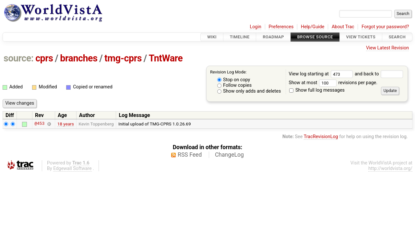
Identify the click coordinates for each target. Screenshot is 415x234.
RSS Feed (190, 154)
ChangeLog (229, 154)
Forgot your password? (385, 27)
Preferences (280, 27)
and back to (379, 74)
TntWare (166, 58)
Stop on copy (233, 80)
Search (397, 36)
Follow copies (234, 85)
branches (78, 58)
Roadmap (273, 36)
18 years (65, 123)
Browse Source (315, 36)
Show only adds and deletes (249, 91)
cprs (44, 58)
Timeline (240, 36)
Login (255, 27)
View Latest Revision (387, 48)
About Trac (343, 27)
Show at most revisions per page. (333, 82)
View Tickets (360, 36)
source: (19, 58)
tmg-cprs (123, 58)
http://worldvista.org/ (390, 168)
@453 (39, 124)
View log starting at (322, 74)
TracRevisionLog (321, 136)
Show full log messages (317, 90)
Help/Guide (312, 27)
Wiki (212, 36)
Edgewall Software (72, 168)
